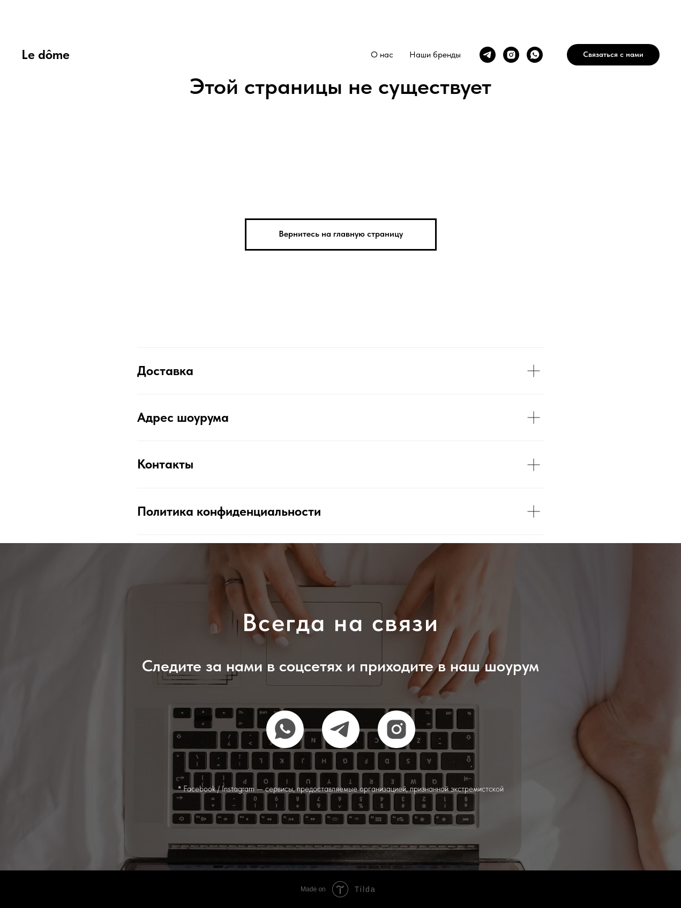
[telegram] (488, 55)
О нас (382, 54)
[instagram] (511, 55)
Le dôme (45, 54)
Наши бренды (435, 54)
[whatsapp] (535, 55)
